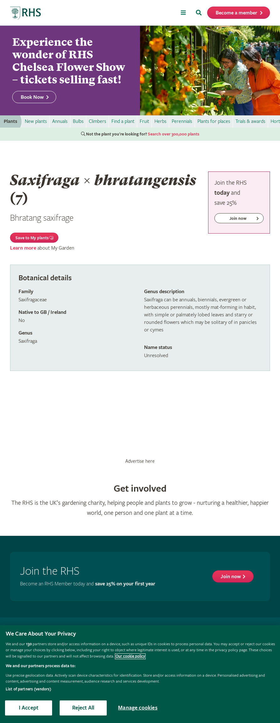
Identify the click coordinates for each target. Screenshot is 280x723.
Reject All (83, 708)
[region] (140, 674)
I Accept (28, 708)
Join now (231, 577)
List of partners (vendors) (28, 689)
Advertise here (140, 461)
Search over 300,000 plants (173, 134)
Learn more (23, 248)
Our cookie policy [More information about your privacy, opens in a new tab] (130, 656)
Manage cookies (138, 708)
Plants (10, 121)
